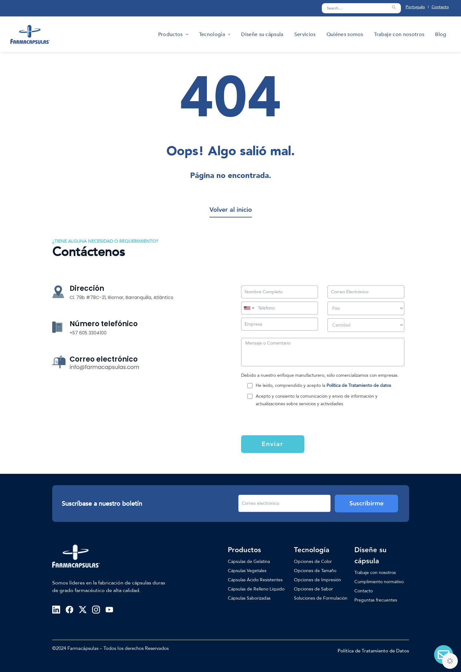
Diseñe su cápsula (262, 34)
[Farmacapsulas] (30, 34)
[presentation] (279, 420)
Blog (440, 34)
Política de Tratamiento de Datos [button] (373, 651)
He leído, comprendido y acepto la (323, 385)
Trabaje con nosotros (399, 34)
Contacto (440, 7)
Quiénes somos (345, 34)
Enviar (272, 444)
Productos (173, 34)
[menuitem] (173, 34)
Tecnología (214, 34)
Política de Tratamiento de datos (359, 385)
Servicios (305, 34)
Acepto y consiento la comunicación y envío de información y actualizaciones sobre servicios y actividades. (316, 400)
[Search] (361, 8)
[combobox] (248, 308)
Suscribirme (366, 503)
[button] (393, 7)
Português (415, 7)
